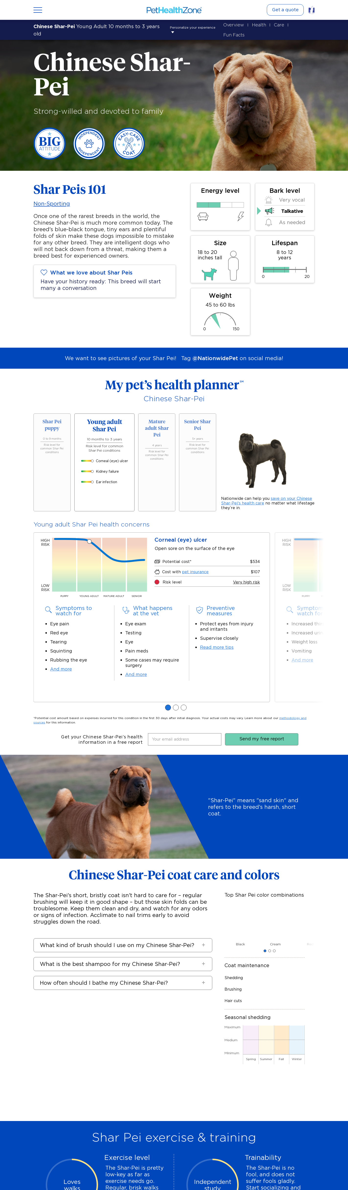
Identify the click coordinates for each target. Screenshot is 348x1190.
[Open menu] (38, 10)
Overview (231, 24)
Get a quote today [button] (174, 1102)
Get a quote (285, 9)
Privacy (38, 1176)
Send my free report (261, 503)
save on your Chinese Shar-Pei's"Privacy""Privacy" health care (266, 480)
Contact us (77, 1176)
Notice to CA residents (137, 1176)
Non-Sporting (52, 193)
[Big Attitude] (50, 148)
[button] (129, 710)
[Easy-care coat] (129, 148)
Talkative (292, 201)
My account (85, 1131)
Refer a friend (136, 1131)
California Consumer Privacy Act (220, 1176)
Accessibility (102, 1176)
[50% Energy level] (220, 195)
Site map (56, 1176)
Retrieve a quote (57, 1131)
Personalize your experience (71, 25)
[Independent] (89, 148)
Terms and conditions (271, 1176)
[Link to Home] (174, 10)
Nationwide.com (174, 1176)
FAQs (22, 1176)
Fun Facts (300, 24)
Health (256, 24)
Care (276, 24)
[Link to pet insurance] (311, 10)
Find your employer (169, 1131)
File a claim (109, 1131)
